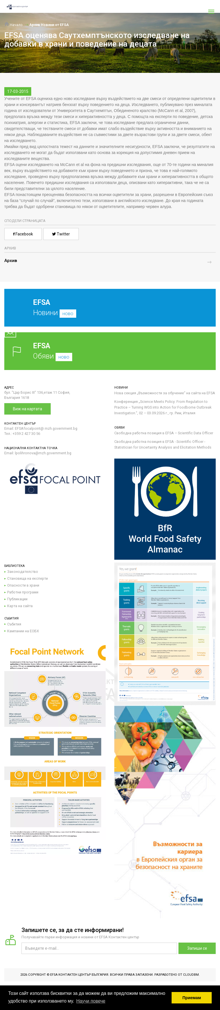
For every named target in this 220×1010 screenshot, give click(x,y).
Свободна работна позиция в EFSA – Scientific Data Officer (163, 433)
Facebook (23, 234)
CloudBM (191, 975)
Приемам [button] (191, 997)
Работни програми (22, 592)
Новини (105, 312)
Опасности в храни (23, 585)
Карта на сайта (20, 606)
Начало (13, 25)
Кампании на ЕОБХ (23, 631)
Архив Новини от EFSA (49, 25)
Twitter (61, 234)
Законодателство (22, 571)
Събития (14, 624)
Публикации (17, 599)
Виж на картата (27, 409)
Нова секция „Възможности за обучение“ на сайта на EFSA (164, 393)
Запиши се (197, 948)
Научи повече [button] (90, 1001)
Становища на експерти (27, 578)
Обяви (110, 351)
